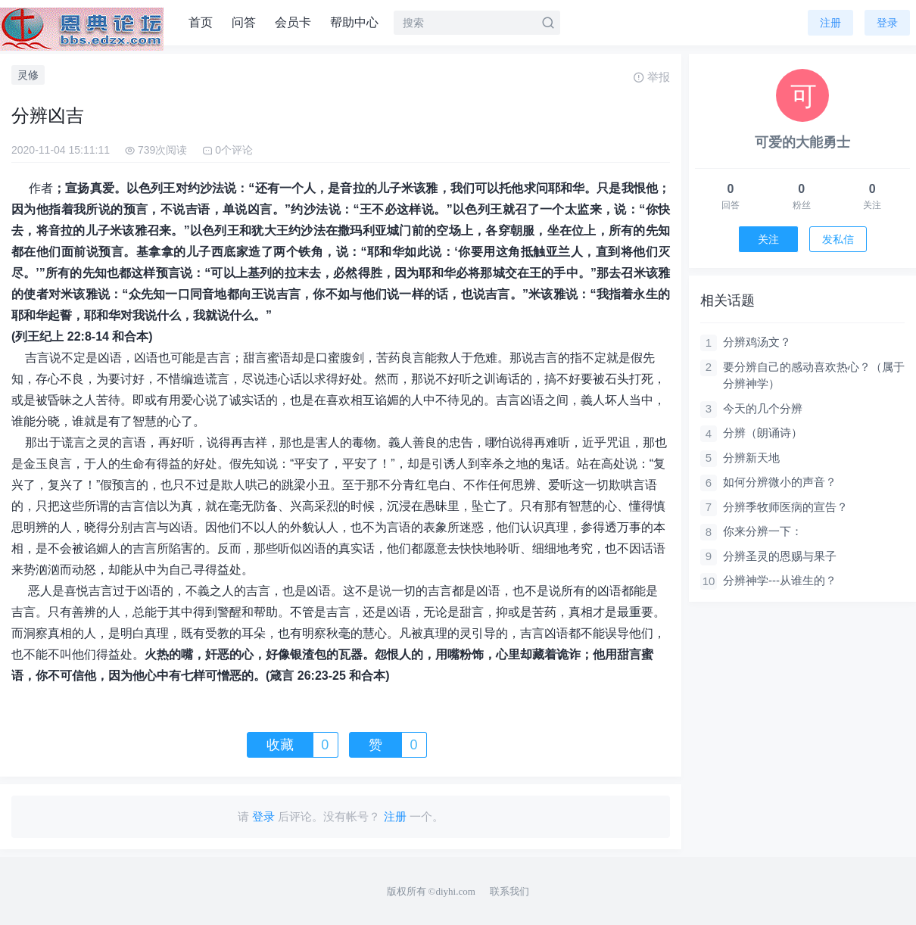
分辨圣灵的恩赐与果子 (780, 556)
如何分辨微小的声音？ (780, 481)
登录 (887, 23)
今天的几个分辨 (762, 408)
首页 (200, 22)
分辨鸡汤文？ (757, 341)
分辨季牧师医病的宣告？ (785, 506)
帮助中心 (354, 22)
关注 (768, 239)
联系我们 (509, 891)
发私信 (838, 239)
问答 (244, 22)
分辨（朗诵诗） (762, 432)
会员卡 (293, 22)
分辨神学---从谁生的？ (780, 580)
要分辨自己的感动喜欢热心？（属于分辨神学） (814, 375)
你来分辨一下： (762, 531)
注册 (830, 23)
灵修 (28, 75)
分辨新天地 (751, 457)
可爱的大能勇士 (802, 142)
